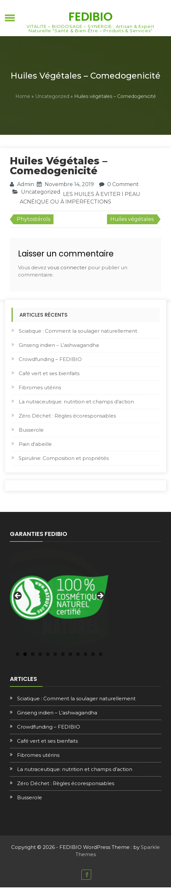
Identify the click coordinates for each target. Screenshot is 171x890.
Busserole (31, 430)
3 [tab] (32, 654)
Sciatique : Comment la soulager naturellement (78, 331)
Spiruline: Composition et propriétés (64, 458)
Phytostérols (33, 219)
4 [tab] (40, 654)
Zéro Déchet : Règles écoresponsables (67, 416)
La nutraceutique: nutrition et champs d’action (76, 401)
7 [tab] (63, 654)
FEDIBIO (91, 16)
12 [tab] (100, 654)
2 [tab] (25, 654)
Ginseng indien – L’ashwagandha (59, 345)
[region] (59, 597)
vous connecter (67, 267)
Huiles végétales (132, 219)
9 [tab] (78, 654)
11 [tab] (93, 654)
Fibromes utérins (40, 387)
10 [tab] (85, 654)
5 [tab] (48, 654)
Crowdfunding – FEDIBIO (50, 359)
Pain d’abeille (35, 444)
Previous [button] (18, 596)
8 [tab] (70, 654)
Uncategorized (52, 96)
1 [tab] (17, 654)
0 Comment (123, 184)
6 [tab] (55, 654)
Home (22, 96)
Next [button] (100, 596)
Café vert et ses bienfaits (49, 373)
